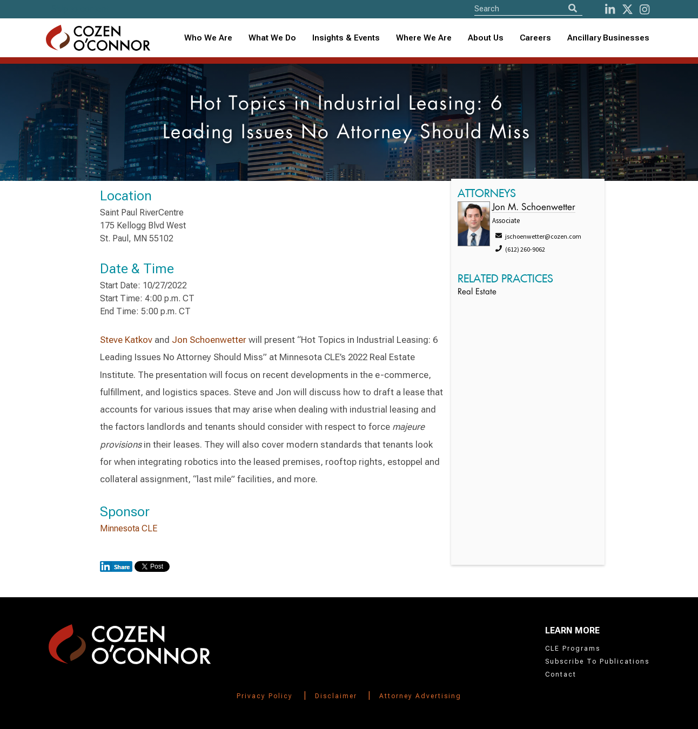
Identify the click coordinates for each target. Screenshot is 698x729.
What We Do (272, 38)
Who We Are (208, 38)
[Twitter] (627, 9)
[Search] (573, 8)
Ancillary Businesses (608, 38)
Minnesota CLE (128, 528)
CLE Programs (572, 648)
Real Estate (477, 292)
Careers (535, 38)
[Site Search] (528, 8)
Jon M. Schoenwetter (533, 207)
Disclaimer (336, 696)
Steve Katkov (126, 339)
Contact (560, 674)
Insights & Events (346, 38)
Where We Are (424, 38)
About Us (486, 38)
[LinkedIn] (610, 9)
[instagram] (644, 9)
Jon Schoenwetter (209, 339)
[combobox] (346, 38)
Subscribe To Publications (597, 661)
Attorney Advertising (420, 696)
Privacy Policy (265, 696)
